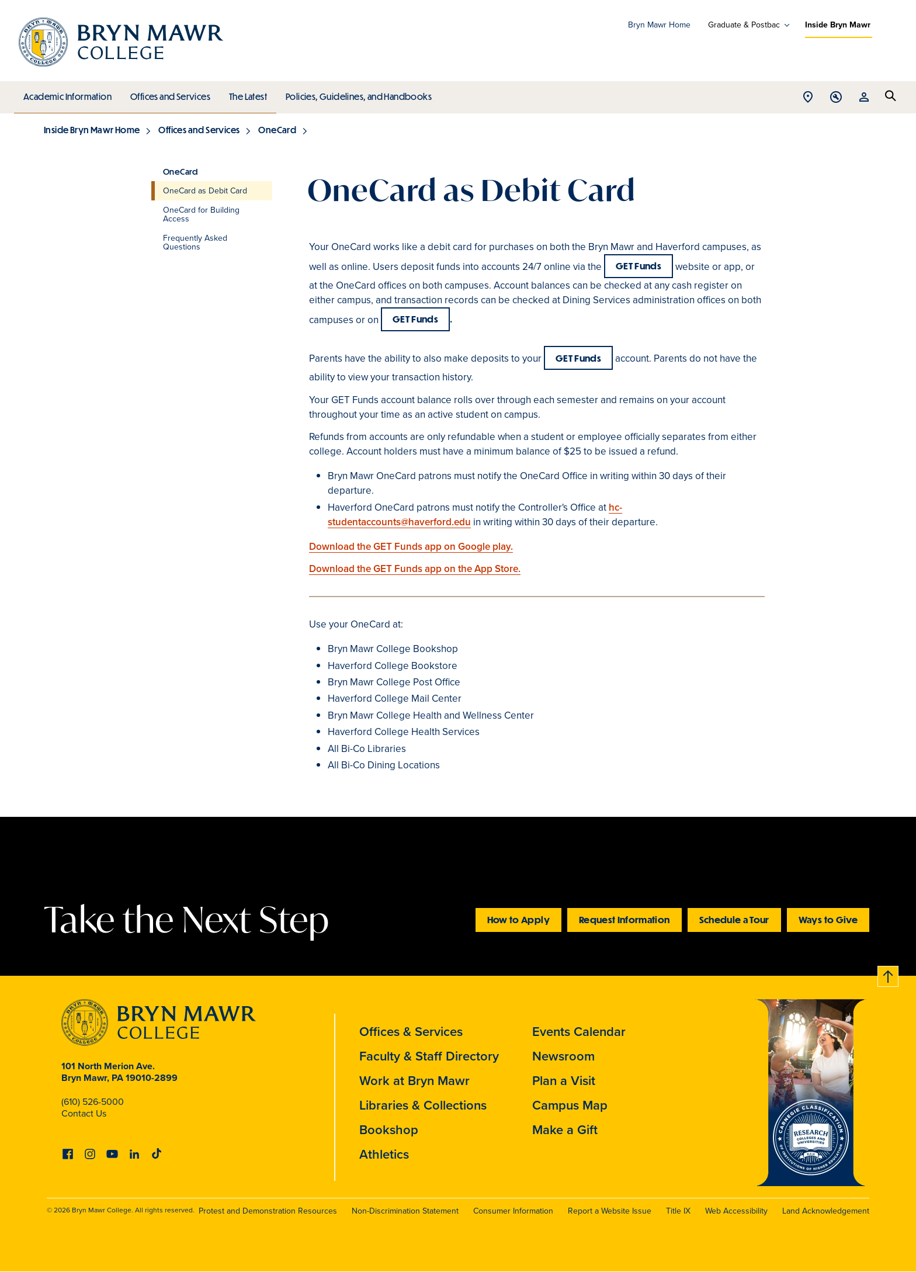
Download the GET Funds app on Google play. (411, 546)
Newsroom (563, 1056)
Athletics (384, 1154)
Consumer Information (513, 1211)
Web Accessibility (736, 1211)
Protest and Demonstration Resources (268, 1211)
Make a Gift (565, 1129)
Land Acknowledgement (825, 1211)
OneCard (277, 129)
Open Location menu (808, 98)
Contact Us (83, 1113)
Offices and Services (169, 93)
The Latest (245, 93)
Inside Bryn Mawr (837, 25)
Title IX (678, 1211)
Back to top (888, 974)
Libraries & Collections (423, 1105)
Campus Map (570, 1105)
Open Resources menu (864, 98)
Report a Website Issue (609, 1211)
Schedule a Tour (734, 919)
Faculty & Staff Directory (429, 1056)
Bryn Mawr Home (659, 25)
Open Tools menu (836, 98)
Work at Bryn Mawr (414, 1080)
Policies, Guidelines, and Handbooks (355, 93)
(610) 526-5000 (92, 1101)
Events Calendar (579, 1031)
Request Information (624, 919)
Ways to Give (828, 919)
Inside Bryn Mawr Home (92, 129)
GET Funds (638, 265)
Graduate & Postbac (744, 25)
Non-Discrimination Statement (405, 1211)
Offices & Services (411, 1031)
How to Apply (518, 919)
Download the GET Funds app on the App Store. (415, 569)
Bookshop (388, 1129)
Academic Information (67, 93)
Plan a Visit (563, 1080)
